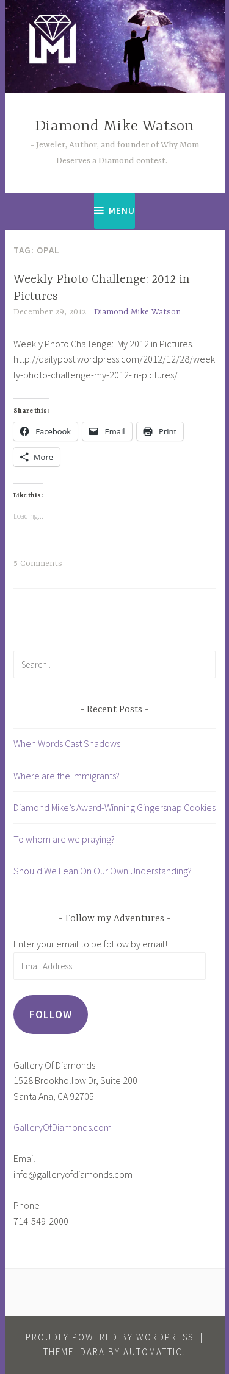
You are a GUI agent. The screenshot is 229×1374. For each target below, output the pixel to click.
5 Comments (37, 563)
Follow (50, 1014)
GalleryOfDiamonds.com (62, 1127)
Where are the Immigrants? (66, 776)
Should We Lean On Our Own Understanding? (102, 871)
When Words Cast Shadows (66, 743)
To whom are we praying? (64, 839)
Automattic (153, 1352)
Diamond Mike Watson (114, 126)
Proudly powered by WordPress (110, 1337)
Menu (122, 210)
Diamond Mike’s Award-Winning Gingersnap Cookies (114, 807)
